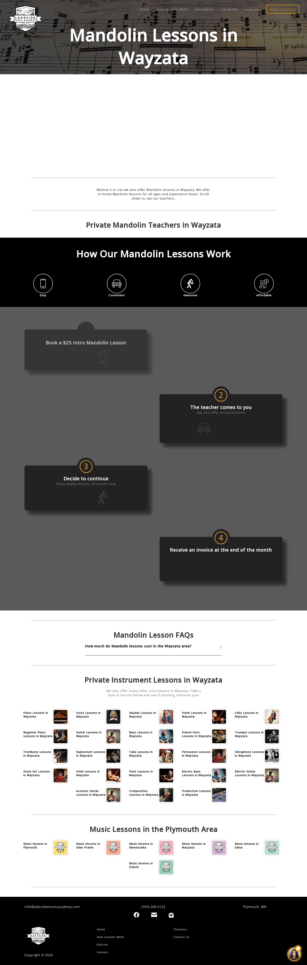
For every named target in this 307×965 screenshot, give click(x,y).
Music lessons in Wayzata (194, 845)
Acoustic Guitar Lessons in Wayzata (90, 793)
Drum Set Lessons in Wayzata (36, 773)
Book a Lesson (283, 9)
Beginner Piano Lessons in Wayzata (37, 734)
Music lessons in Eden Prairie (88, 845)
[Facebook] (136, 915)
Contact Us (181, 937)
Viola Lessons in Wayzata (88, 773)
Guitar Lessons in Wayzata (89, 734)
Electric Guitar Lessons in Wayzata (249, 773)
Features (252, 9)
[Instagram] (171, 915)
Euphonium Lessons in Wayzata (90, 753)
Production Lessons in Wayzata (196, 793)
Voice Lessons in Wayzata (88, 714)
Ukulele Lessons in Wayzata (142, 714)
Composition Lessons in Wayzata (143, 793)
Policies (102, 944)
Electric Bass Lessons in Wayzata (196, 773)
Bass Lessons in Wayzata (141, 734)
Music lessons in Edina (247, 845)
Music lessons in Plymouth (35, 845)
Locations (229, 9)
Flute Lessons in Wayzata (141, 773)
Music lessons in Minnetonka (141, 845)
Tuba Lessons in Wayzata (141, 753)
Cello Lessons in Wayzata (246, 714)
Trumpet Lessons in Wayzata (249, 734)
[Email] (154, 915)
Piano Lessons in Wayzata (35, 714)
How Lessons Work (172, 9)
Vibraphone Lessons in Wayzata (249, 753)
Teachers (180, 929)
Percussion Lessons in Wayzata (196, 753)
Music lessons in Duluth (141, 865)
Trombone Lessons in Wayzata (37, 753)
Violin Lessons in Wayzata (194, 714)
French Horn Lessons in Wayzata (196, 734)
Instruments (204, 9)
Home (144, 9)
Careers (102, 952)
